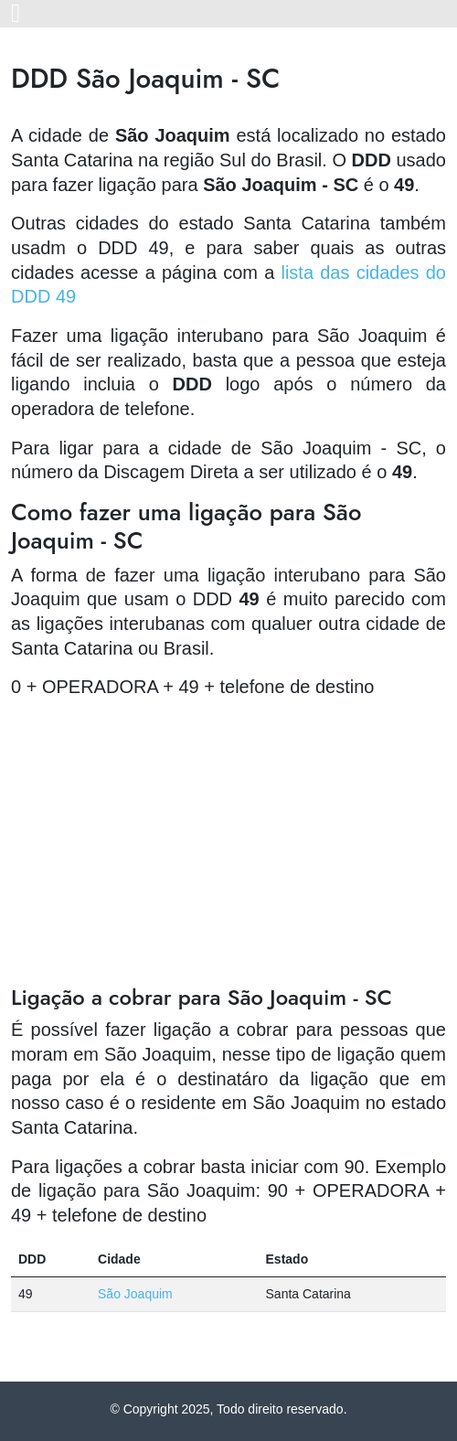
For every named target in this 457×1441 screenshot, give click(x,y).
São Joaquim (135, 1293)
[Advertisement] (228, 842)
